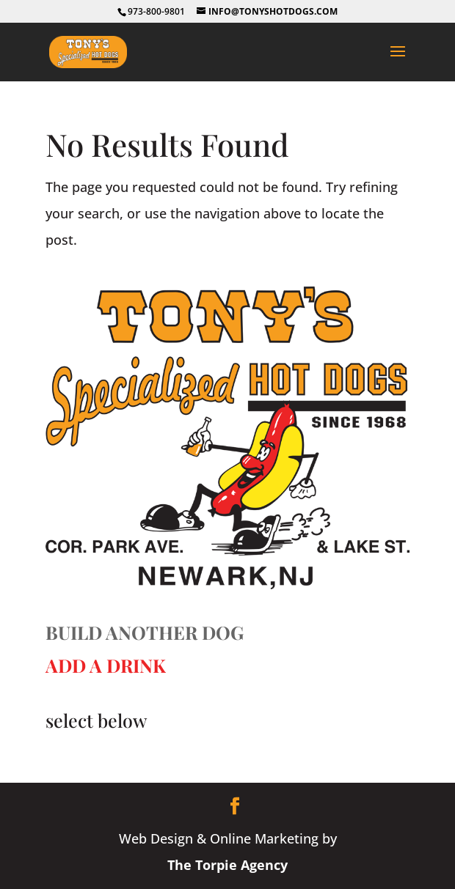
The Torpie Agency (227, 865)
